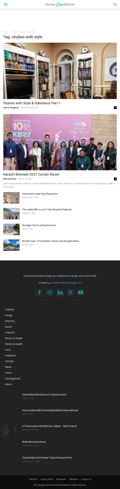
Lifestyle (9, 361)
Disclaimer (61, 479)
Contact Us (86, 479)
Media (8, 366)
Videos (8, 384)
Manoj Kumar (9, 179)
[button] (5, 4)
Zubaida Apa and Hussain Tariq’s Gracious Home (47, 457)
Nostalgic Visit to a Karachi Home (39, 225)
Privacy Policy (47, 479)
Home (6, 32)
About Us (33, 479)
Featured (9, 332)
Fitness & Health (13, 338)
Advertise (73, 479)
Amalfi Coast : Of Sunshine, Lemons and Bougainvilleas (50, 241)
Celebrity (9, 309)
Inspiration (10, 355)
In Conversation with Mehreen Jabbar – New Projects (49, 426)
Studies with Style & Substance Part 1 (31, 103)
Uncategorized (12, 378)
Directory (10, 320)
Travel (8, 372)
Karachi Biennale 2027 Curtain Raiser (31, 174)
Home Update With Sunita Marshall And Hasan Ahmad (50, 410)
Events (8, 326)
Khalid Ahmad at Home (34, 442)
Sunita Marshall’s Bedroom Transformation (44, 394)
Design (8, 315)
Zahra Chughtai (11, 107)
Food (7, 349)
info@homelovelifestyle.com (66, 282)
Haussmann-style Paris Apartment (40, 193)
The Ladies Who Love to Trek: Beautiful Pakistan (47, 209)
